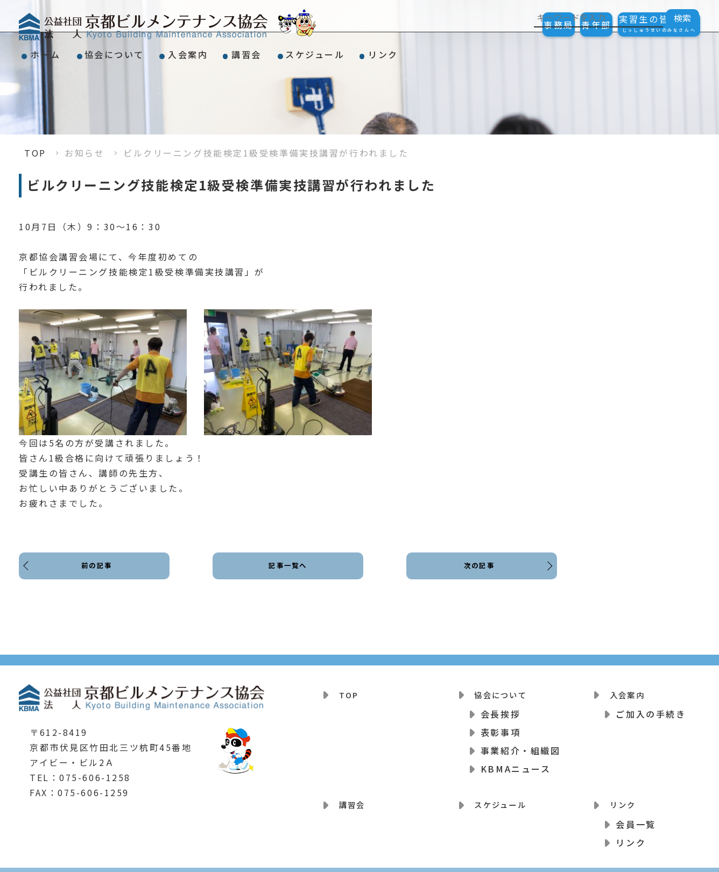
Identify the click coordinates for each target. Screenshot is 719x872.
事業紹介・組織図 (520, 745)
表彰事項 (500, 726)
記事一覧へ (288, 574)
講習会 (307, 50)
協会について (140, 50)
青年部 (568, 24)
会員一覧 (635, 812)
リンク (478, 50)
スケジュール (392, 50)
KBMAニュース (516, 763)
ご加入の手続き (651, 708)
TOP (35, 152)
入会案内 (231, 50)
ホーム (54, 50)
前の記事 (99, 574)
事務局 (511, 24)
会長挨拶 (500, 708)
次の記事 (476, 574)
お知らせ (84, 152)
